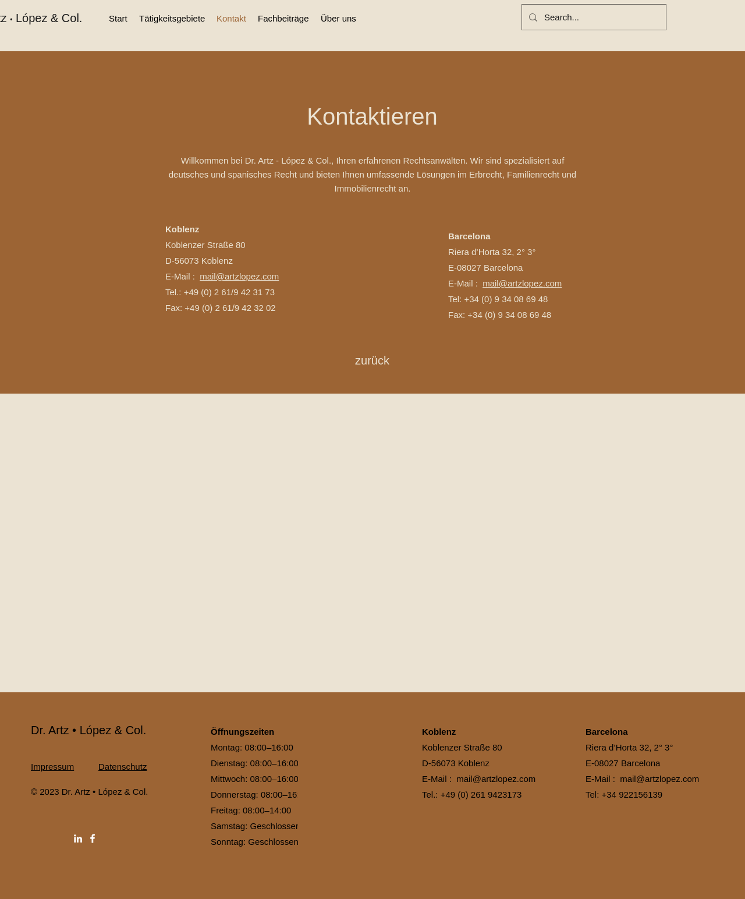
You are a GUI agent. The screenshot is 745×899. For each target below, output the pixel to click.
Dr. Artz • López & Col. (88, 730)
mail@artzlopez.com (239, 276)
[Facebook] (92, 838)
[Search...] (592, 17)
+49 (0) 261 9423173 (481, 794)
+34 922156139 (632, 794)
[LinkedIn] (78, 838)
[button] (172, 19)
